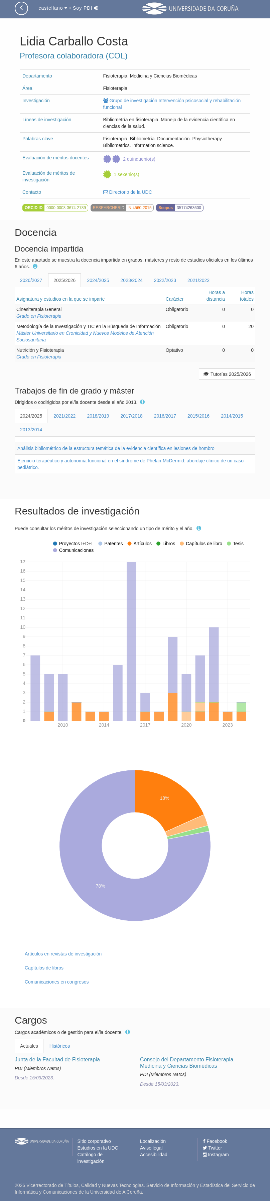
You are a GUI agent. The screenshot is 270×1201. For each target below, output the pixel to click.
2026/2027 (31, 280)
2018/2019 (98, 416)
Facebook (215, 1141)
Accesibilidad (153, 1154)
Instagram (216, 1154)
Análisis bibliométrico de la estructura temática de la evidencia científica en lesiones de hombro (116, 448)
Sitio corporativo (94, 1141)
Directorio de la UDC (127, 192)
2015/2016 (198, 416)
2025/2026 (64, 280)
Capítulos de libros (44, 967)
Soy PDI (85, 8)
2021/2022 (198, 280)
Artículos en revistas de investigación (63, 953)
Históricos (59, 1046)
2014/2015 (232, 416)
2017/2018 (132, 416)
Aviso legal (151, 1148)
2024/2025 (98, 280)
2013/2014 (31, 429)
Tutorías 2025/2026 (227, 374)
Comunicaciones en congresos (57, 982)
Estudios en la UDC (98, 1148)
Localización (153, 1141)
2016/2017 (165, 416)
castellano (53, 8)
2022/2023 (165, 280)
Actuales (29, 1046)
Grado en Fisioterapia (38, 316)
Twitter (212, 1148)
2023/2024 (132, 280)
